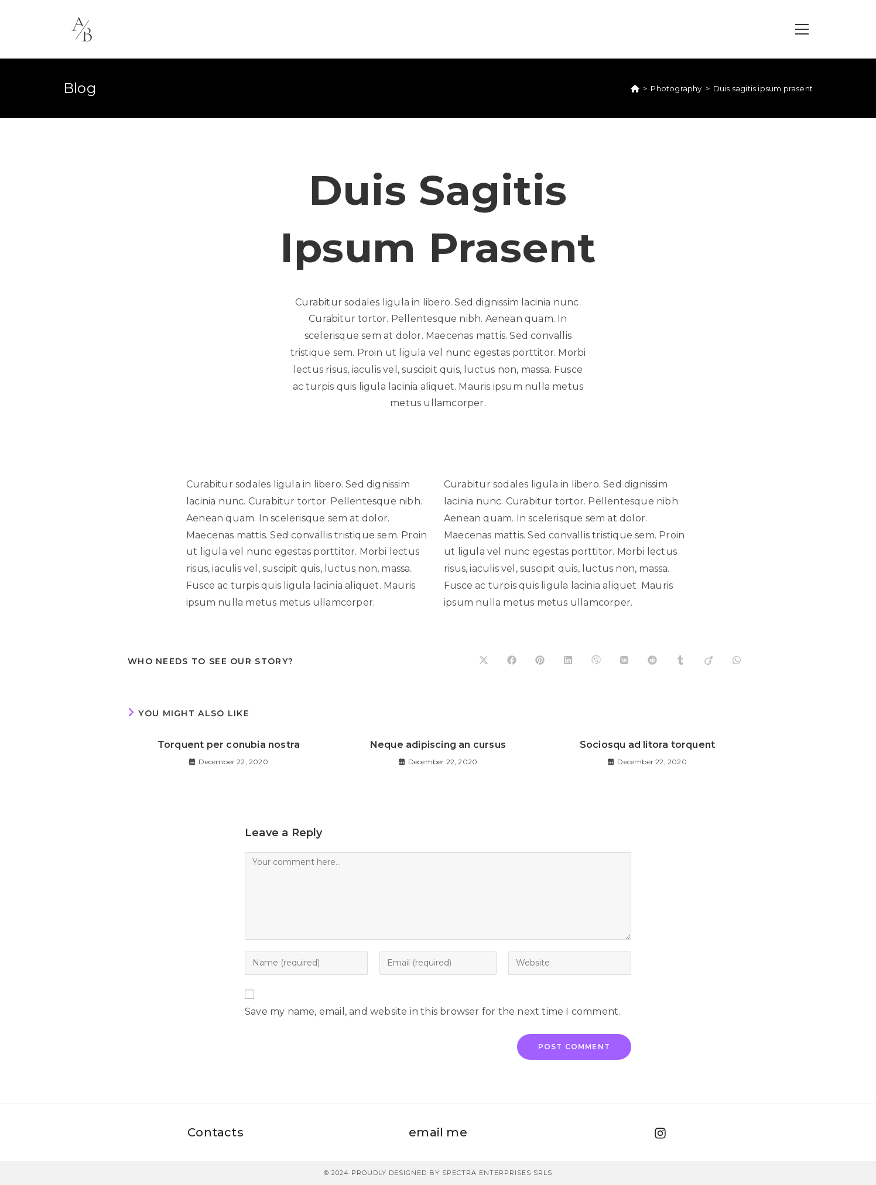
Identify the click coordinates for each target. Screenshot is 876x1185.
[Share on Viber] (596, 661)
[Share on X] (483, 661)
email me (438, 1132)
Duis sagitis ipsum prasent (763, 88)
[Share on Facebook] (511, 661)
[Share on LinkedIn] (568, 661)
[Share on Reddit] (652, 661)
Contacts (215, 1132)
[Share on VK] (624, 661)
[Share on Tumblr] (680, 661)
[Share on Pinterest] (540, 661)
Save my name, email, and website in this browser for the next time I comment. (432, 1011)
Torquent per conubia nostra (229, 744)
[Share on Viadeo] (708, 661)
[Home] (635, 88)
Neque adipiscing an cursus (438, 744)
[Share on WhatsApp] (736, 661)
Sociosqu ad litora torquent (647, 744)
